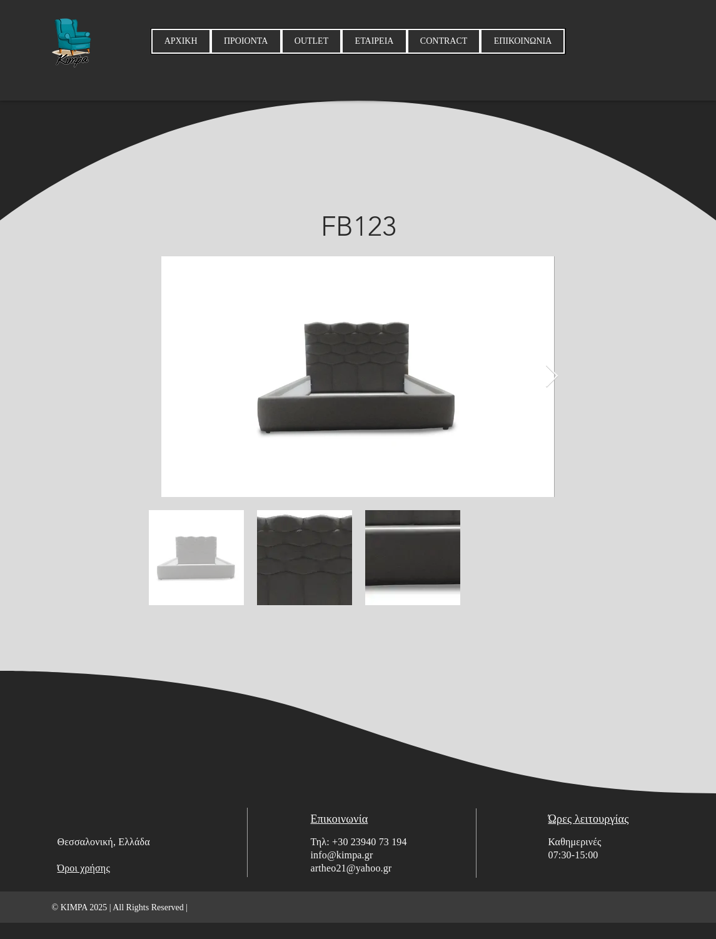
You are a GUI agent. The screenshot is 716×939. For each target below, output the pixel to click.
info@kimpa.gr (342, 855)
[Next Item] (552, 376)
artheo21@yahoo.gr (351, 868)
